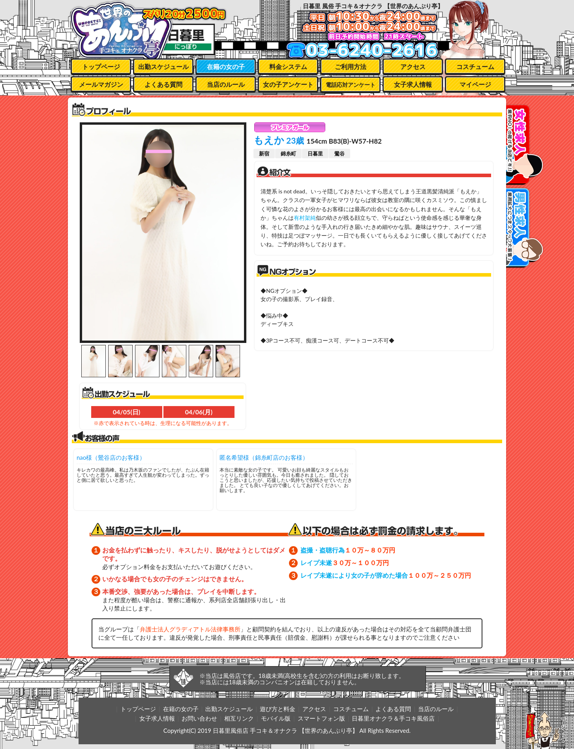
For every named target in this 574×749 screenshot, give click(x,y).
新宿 (264, 153)
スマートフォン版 (321, 718)
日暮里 (315, 153)
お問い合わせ (199, 718)
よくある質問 (163, 84)
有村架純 (305, 217)
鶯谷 (339, 153)
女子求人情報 (413, 84)
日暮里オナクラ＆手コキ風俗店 (393, 718)
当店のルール (226, 84)
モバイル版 (276, 718)
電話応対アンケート (350, 84)
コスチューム (475, 66)
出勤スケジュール (163, 66)
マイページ (475, 84)
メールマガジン (101, 84)
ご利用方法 (350, 66)
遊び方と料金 (277, 708)
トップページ (101, 66)
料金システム (288, 66)
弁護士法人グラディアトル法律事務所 (190, 629)
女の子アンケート (288, 84)
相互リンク (239, 718)
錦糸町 (288, 153)
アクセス (413, 66)
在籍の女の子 (226, 66)
